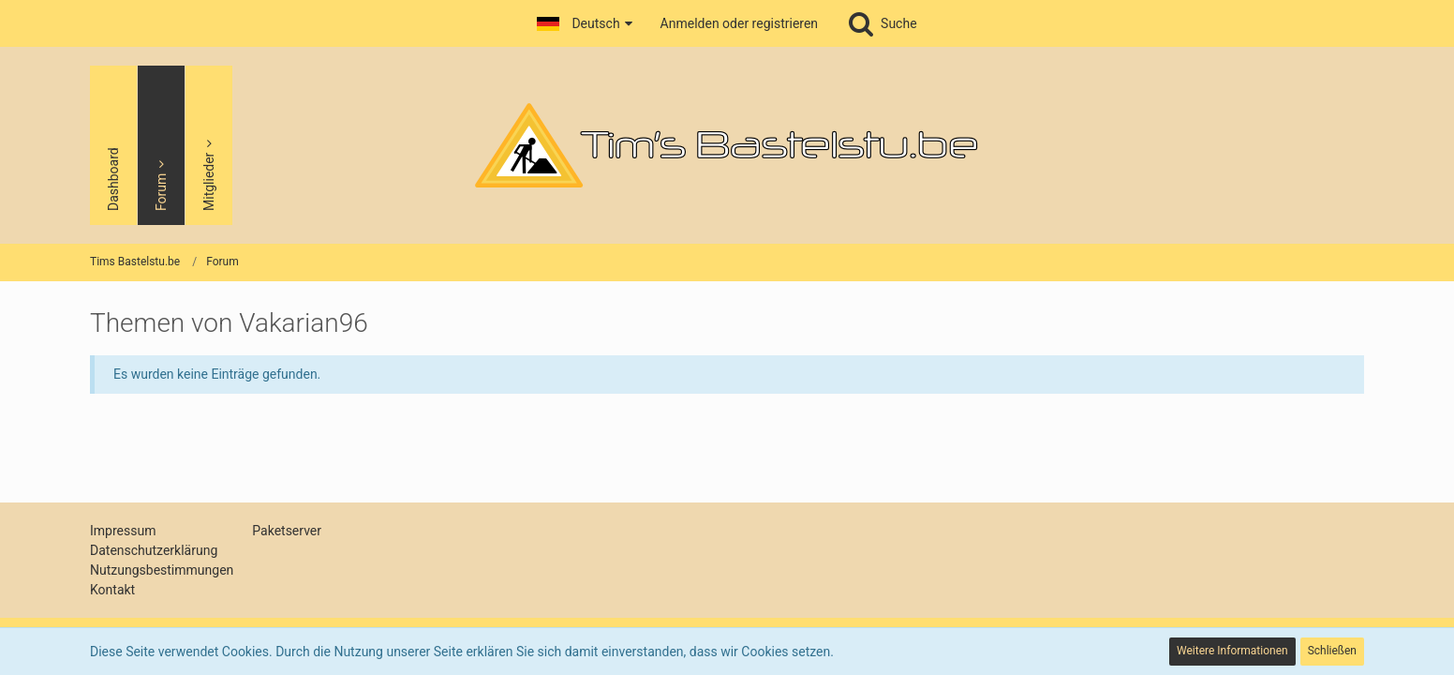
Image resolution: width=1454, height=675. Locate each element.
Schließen (1332, 650)
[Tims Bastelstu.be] (727, 145)
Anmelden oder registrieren (739, 23)
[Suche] (881, 23)
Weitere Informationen (1232, 650)
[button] (584, 23)
